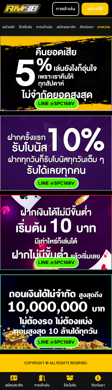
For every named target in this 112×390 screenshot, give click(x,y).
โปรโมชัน (25, 27)
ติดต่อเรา (86, 27)
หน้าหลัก (8, 27)
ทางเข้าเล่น (44, 27)
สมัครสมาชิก (65, 27)
